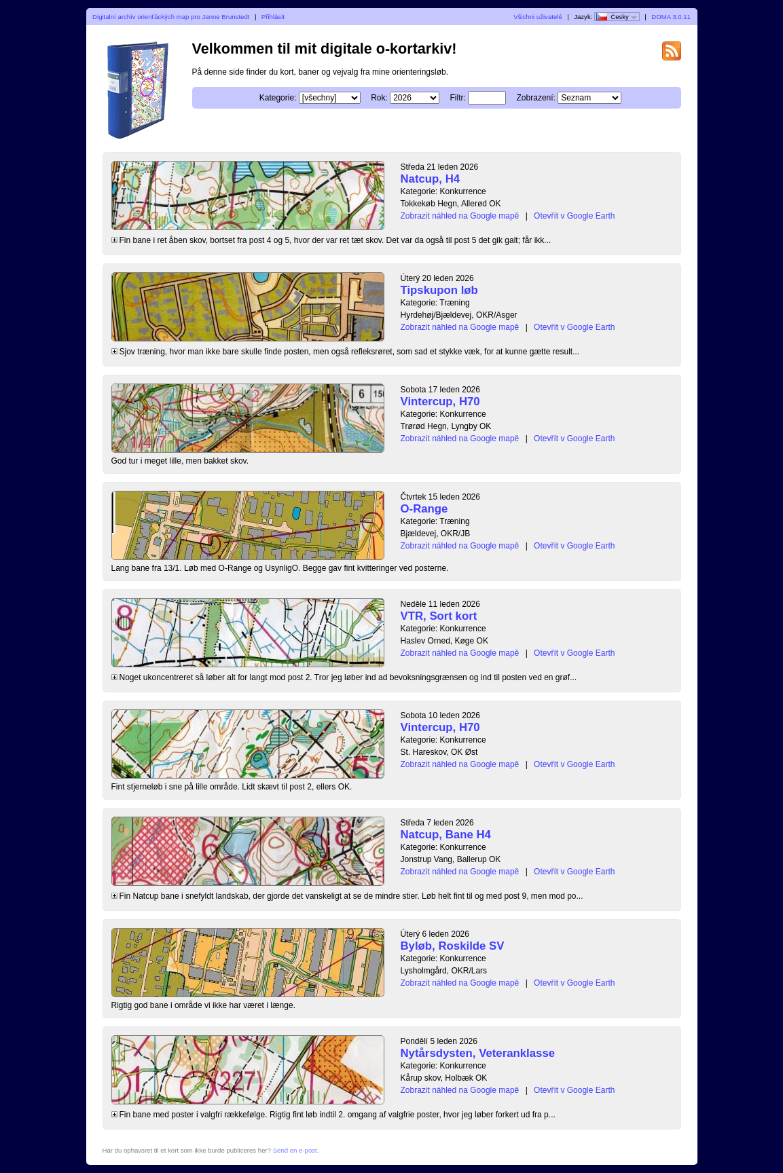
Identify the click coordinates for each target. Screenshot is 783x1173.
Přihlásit (273, 16)
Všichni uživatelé (537, 16)
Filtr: (458, 98)
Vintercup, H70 (440, 401)
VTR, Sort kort (439, 616)
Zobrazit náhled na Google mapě (460, 216)
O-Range (424, 508)
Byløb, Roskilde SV (453, 945)
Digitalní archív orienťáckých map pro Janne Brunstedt (170, 16)
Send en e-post (295, 1150)
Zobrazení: (536, 98)
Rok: (379, 98)
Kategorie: (278, 98)
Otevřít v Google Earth (574, 216)
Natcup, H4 (430, 178)
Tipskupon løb (439, 290)
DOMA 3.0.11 (671, 16)
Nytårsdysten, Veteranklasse (478, 1053)
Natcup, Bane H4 (446, 834)
